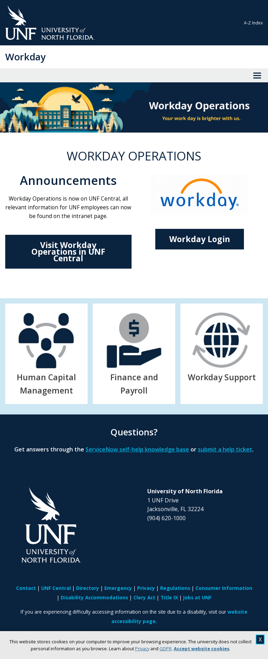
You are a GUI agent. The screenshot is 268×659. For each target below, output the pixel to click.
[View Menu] (257, 75)
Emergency (118, 588)
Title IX (169, 597)
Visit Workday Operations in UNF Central (68, 251)
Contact (26, 588)
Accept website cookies (201, 648)
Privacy (142, 648)
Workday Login (199, 239)
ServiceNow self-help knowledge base (137, 449)
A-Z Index (253, 23)
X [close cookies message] (260, 639)
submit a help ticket (225, 449)
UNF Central (56, 588)
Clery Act (144, 597)
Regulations (175, 588)
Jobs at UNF (197, 597)
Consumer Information (223, 588)
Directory (87, 588)
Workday (25, 56)
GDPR (165, 648)
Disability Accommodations (94, 597)
